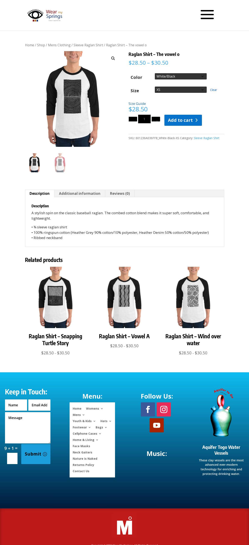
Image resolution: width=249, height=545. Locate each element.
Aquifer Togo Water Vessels (221, 450)
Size (135, 91)
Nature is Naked (85, 458)
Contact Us (81, 471)
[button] (113, 58)
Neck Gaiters (82, 452)
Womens (92, 408)
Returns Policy (83, 464)
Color (136, 77)
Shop (41, 45)
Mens (77, 414)
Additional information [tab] (79, 193)
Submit (33, 454)
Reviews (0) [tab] (120, 193)
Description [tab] (39, 193)
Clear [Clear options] (213, 90)
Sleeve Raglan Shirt (88, 45)
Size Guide (137, 103)
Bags (99, 427)
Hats (104, 421)
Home (29, 45)
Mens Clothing (59, 45)
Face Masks (81, 446)
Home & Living (83, 439)
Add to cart (180, 120)
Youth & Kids (82, 421)
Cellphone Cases (85, 433)
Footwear (80, 427)
